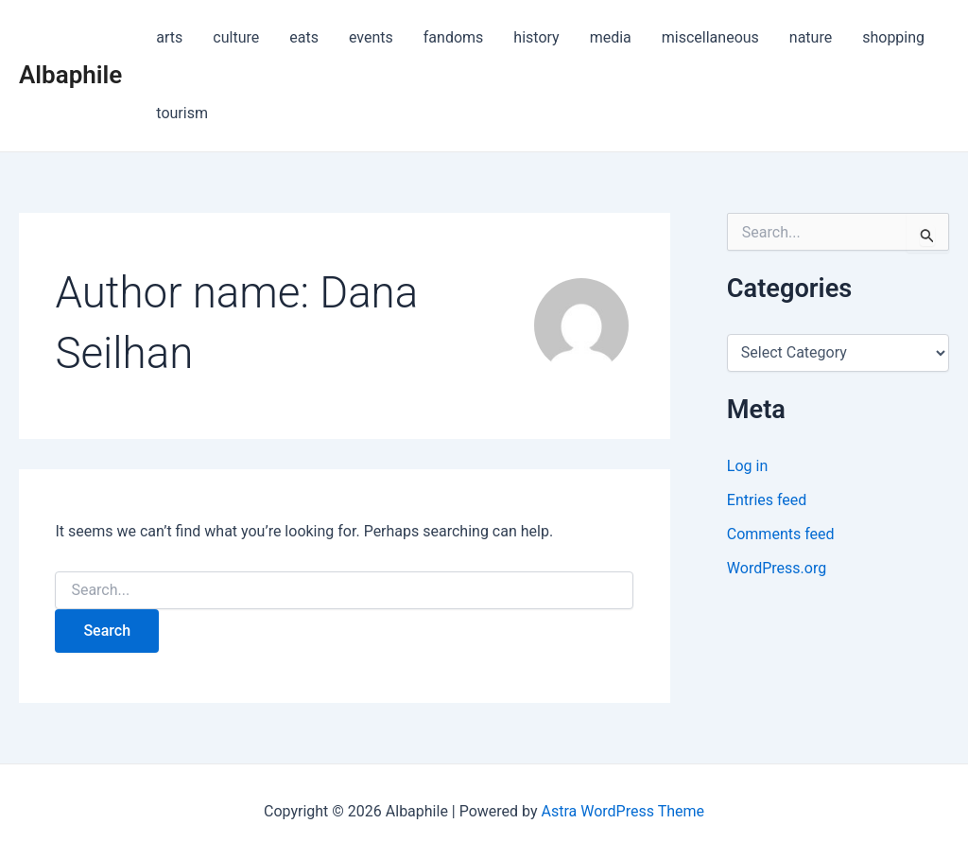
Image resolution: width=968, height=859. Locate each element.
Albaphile (70, 75)
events (371, 37)
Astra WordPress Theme (623, 811)
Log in (747, 466)
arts (169, 37)
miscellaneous (710, 37)
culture (236, 37)
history (536, 37)
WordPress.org (776, 568)
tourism (182, 113)
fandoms (454, 37)
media (610, 37)
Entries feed (767, 500)
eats (304, 37)
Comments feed (781, 534)
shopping (893, 37)
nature (810, 37)
